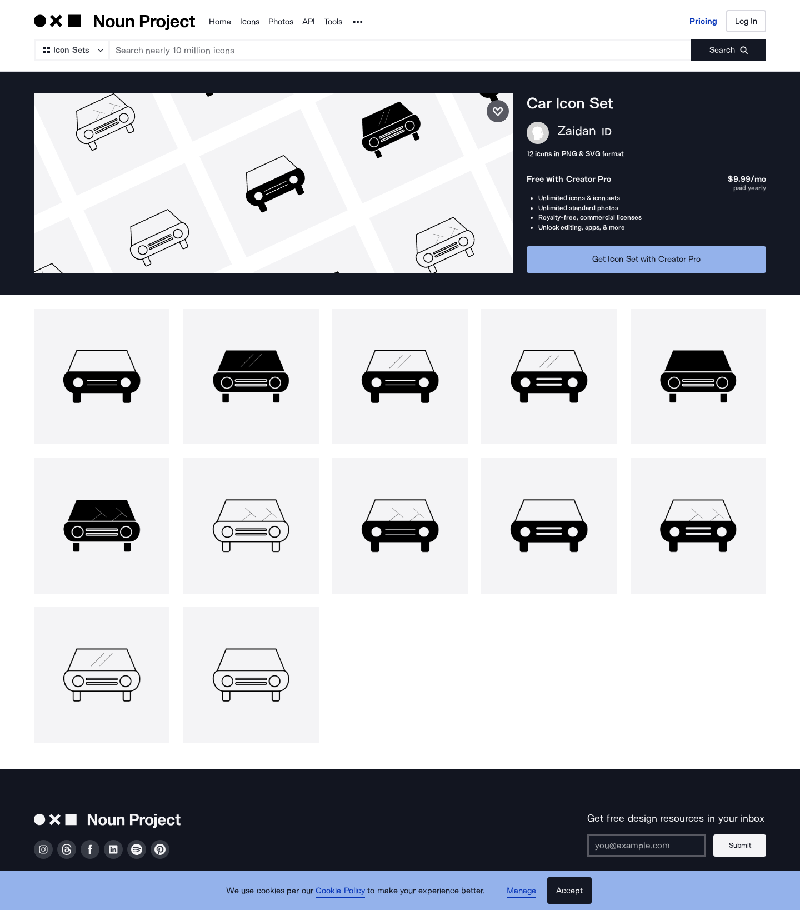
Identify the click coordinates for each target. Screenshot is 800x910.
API (308, 22)
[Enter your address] (646, 845)
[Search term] (401, 50)
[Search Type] (71, 50)
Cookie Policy (340, 891)
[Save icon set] (498, 111)
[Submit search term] (728, 50)
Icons (249, 22)
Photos (280, 22)
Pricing (703, 21)
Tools (333, 22)
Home (220, 22)
